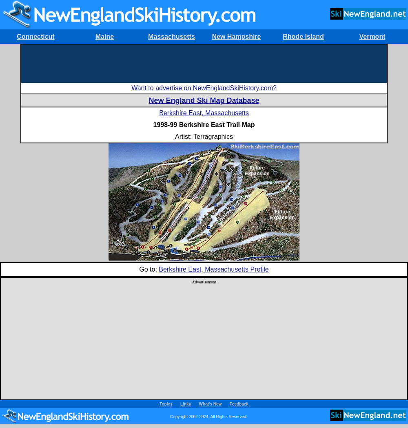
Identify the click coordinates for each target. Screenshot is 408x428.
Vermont (372, 36)
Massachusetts (171, 36)
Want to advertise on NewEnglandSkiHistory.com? (204, 88)
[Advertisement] (204, 63)
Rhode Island (303, 36)
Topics (166, 404)
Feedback (239, 404)
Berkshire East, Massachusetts (204, 112)
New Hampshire (236, 36)
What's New (210, 404)
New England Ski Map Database (204, 100)
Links (185, 404)
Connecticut (35, 36)
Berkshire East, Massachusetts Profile (213, 269)
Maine (104, 36)
